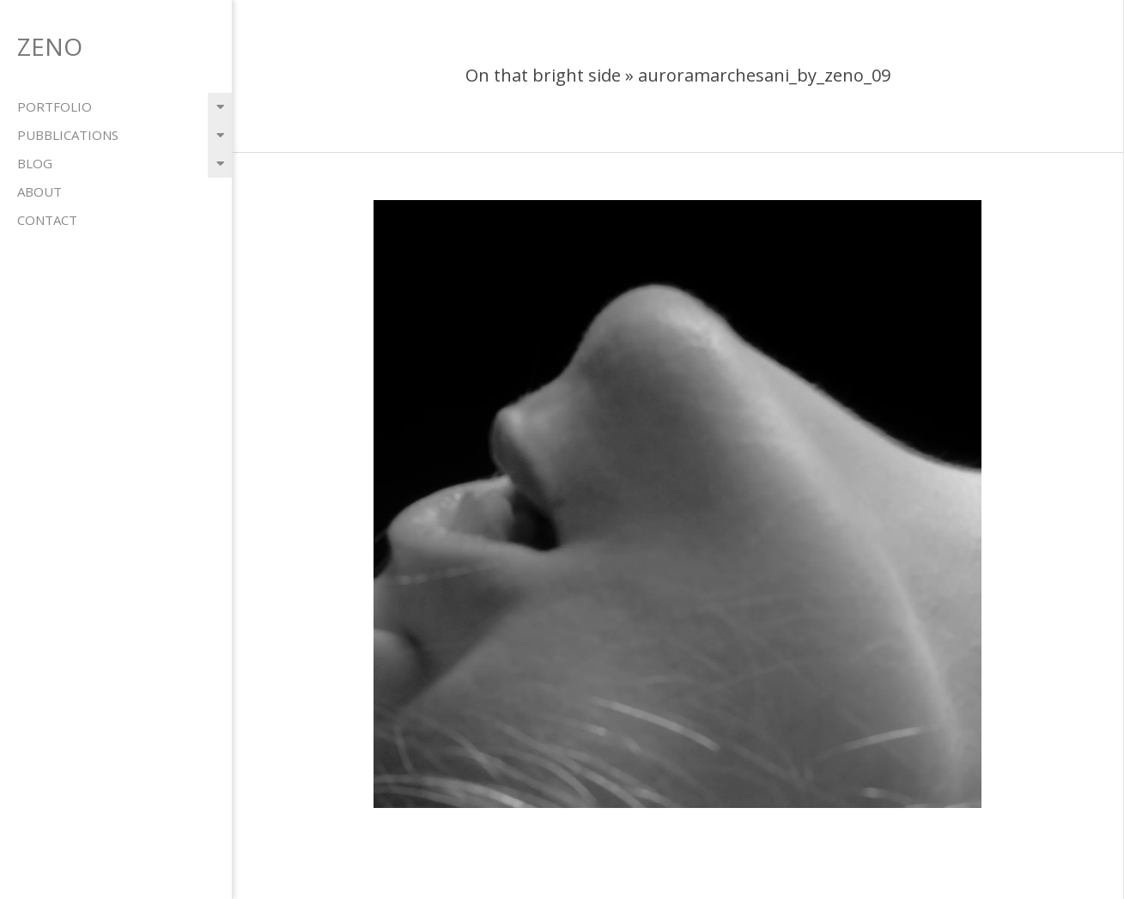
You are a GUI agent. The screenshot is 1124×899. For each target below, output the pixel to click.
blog (34, 163)
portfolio (54, 106)
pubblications (67, 134)
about (39, 191)
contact (47, 219)
